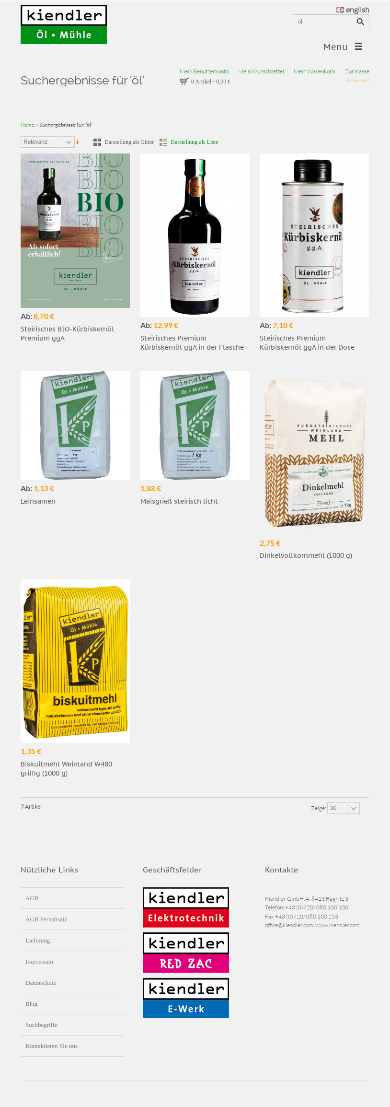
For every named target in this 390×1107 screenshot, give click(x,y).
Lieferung (37, 940)
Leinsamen (38, 501)
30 (333, 808)
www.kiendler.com (337, 925)
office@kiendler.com (289, 925)
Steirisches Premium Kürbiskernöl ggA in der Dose (307, 343)
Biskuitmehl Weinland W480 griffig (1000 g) (66, 768)
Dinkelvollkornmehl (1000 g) (306, 555)
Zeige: (319, 808)
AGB (31, 898)
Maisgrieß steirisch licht (179, 501)
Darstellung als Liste (194, 142)
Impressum (39, 961)
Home (27, 124)
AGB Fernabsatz (46, 919)
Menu (335, 46)
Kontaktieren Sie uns (51, 1045)
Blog (31, 1003)
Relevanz (35, 142)
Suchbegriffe (41, 1024)
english (352, 9)
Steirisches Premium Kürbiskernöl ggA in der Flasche (192, 343)
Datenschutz (40, 982)
